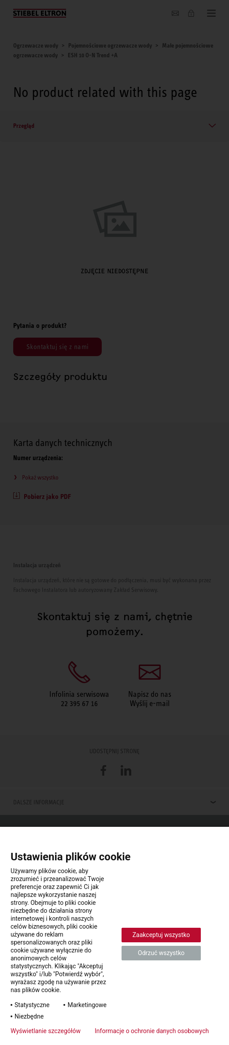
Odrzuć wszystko (161, 952)
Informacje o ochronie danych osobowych (152, 1030)
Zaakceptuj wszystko (161, 934)
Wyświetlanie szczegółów (46, 1030)
